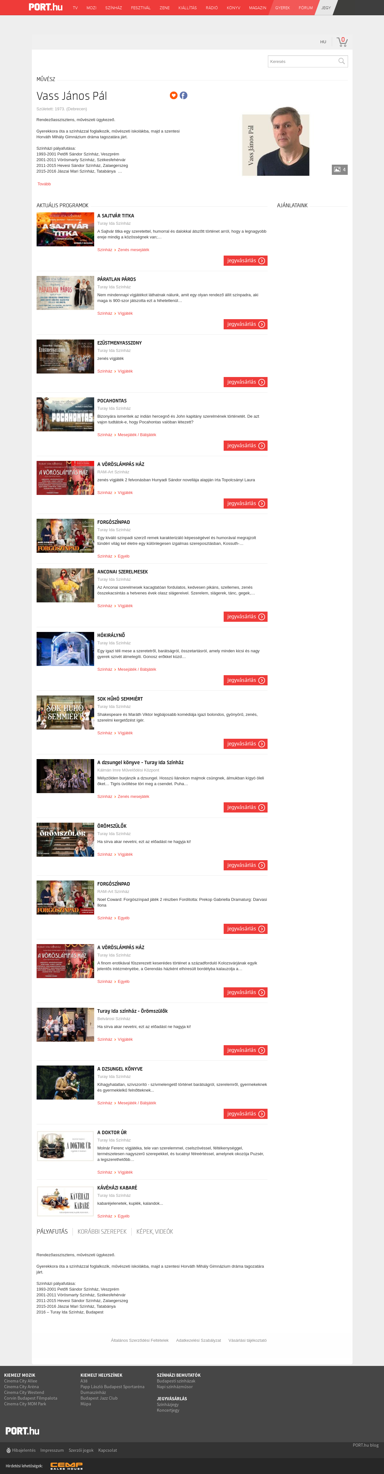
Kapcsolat (107, 1450)
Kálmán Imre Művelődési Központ (128, 770)
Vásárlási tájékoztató (247, 1340)
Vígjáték (125, 313)
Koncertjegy (168, 1410)
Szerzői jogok (81, 1450)
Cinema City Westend (24, 1392)
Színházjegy (168, 1404)
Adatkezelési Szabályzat (198, 1340)
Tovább (44, 184)
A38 (83, 1381)
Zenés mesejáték (133, 249)
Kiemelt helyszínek (101, 1375)
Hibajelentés (24, 1450)
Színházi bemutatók (179, 1375)
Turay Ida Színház (114, 223)
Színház (104, 249)
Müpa (85, 1404)
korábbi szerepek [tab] (102, 1231)
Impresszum (52, 1450)
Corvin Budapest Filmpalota (30, 1398)
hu (323, 41)
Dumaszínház (93, 1392)
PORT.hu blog (366, 1445)
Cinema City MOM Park (25, 1404)
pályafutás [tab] (52, 1231)
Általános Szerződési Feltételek (140, 1340)
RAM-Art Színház (113, 472)
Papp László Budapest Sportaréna (112, 1386)
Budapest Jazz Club (99, 1398)
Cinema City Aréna (21, 1386)
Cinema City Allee (20, 1381)
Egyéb (123, 556)
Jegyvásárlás (241, 261)
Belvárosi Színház (113, 1018)
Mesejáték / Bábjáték (137, 434)
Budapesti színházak (176, 1381)
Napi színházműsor (175, 1386)
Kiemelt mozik (19, 1375)
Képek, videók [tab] (154, 1231)
